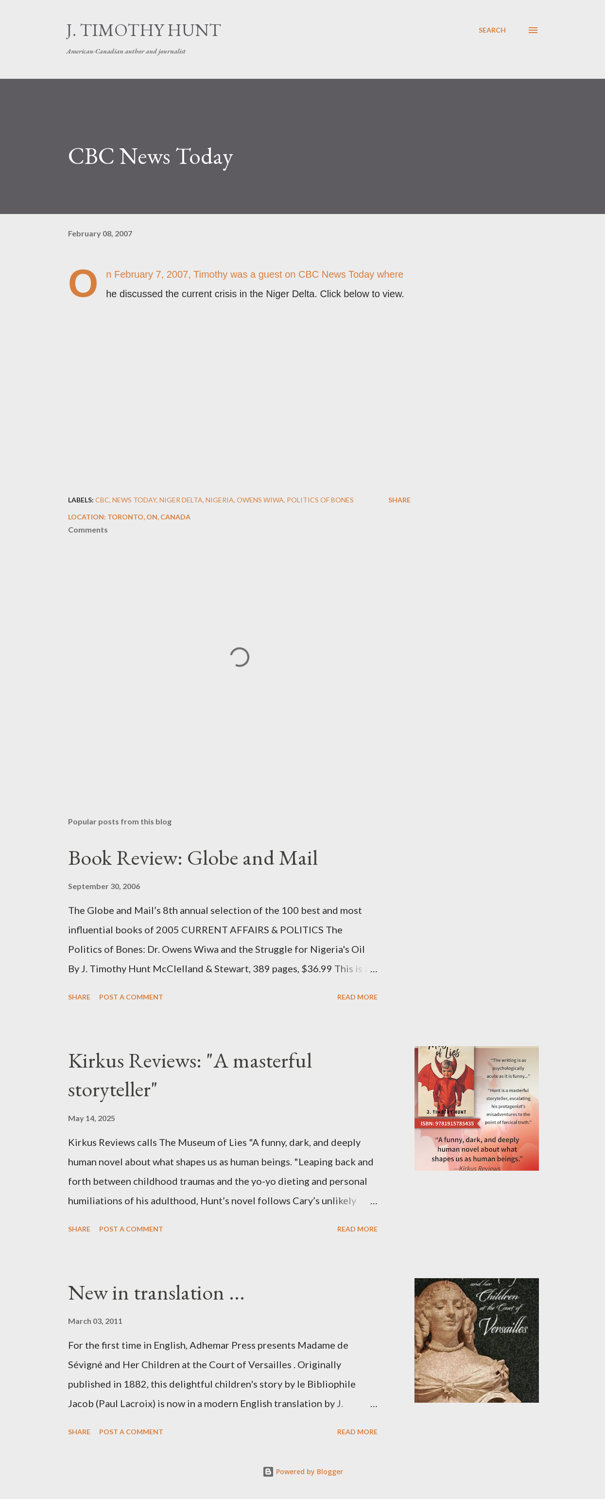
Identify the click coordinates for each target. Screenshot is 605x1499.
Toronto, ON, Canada (148, 517)
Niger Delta (181, 500)
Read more (357, 997)
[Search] (492, 30)
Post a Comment (131, 997)
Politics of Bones (320, 500)
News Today (134, 500)
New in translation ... (156, 1292)
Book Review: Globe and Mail (193, 857)
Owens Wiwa (260, 500)
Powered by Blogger (302, 1471)
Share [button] (399, 500)
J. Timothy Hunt (143, 29)
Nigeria (220, 500)
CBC (102, 500)
